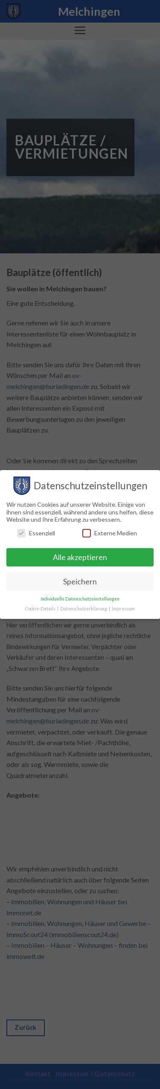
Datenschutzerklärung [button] (84, 608)
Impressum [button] (123, 608)
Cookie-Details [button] (40, 608)
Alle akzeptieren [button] (80, 557)
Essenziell (36, 533)
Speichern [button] (80, 581)
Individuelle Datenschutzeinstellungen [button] (80, 598)
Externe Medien (109, 533)
